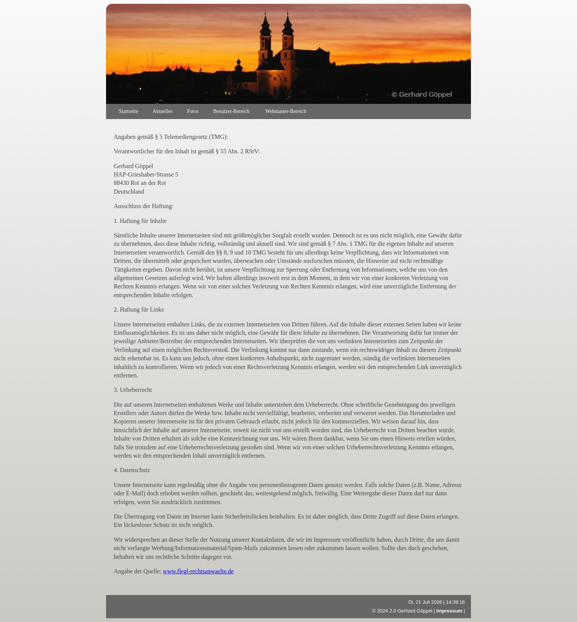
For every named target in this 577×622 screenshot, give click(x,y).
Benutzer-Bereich (232, 111)
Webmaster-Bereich (285, 111)
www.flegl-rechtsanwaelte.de (198, 571)
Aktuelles (163, 111)
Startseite (128, 111)
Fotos (192, 111)
